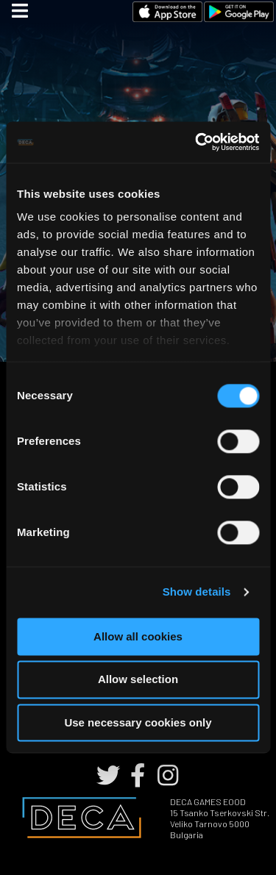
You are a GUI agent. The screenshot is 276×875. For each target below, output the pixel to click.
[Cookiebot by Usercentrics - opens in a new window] (196, 141)
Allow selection (138, 680)
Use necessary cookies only (137, 722)
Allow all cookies (138, 636)
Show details (197, 591)
